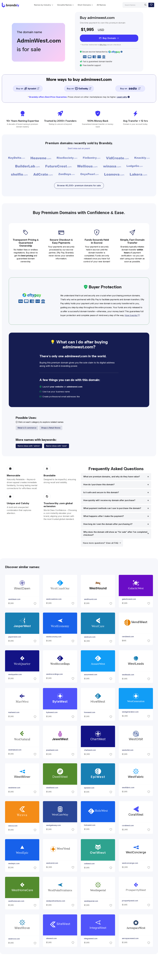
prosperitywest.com (130, 901)
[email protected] (88, 397)
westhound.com (90, 599)
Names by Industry (42, 5)
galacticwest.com (129, 599)
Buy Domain (109, 38)
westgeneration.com (130, 712)
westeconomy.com (53, 637)
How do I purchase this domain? (99, 484)
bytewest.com (51, 712)
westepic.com (13, 863)
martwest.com (13, 712)
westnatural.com (14, 750)
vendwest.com (128, 637)
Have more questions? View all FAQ (102, 543)
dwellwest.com (52, 788)
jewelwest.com (52, 750)
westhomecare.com (16, 901)
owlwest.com (89, 863)
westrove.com (14, 939)
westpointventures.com (55, 901)
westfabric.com (128, 788)
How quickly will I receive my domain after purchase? (109, 500)
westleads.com (128, 675)
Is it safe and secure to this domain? (101, 492)
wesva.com (12, 826)
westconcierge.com (130, 863)
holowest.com (89, 825)
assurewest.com (90, 675)
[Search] (135, 5)
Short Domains (84, 5)
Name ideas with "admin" (29, 446)
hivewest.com (89, 712)
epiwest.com (89, 788)
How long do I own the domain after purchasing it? (107, 524)
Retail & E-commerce (27, 428)
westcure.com (89, 637)
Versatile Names (64, 5)
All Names (101, 5)
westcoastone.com (53, 599)
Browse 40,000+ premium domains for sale (79, 185)
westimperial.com (91, 901)
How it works (132, 315)
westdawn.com (14, 599)
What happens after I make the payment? (103, 516)
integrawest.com (90, 939)
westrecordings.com (54, 674)
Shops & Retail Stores (50, 428)
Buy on (27, 88)
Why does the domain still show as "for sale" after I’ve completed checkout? (115, 533)
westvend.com (52, 863)
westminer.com (14, 788)
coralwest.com (128, 825)
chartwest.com (90, 750)
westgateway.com (53, 825)
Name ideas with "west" (56, 446)
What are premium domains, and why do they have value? (111, 477)
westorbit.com (127, 750)
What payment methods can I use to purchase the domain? (112, 508)
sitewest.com (51, 938)
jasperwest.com (14, 637)
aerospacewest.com (130, 938)
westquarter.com (15, 675)
